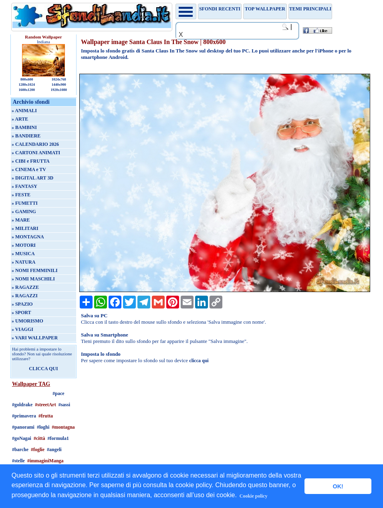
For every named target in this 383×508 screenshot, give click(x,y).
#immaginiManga (45, 461)
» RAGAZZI (25, 295)
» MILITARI (25, 228)
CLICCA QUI (43, 368)
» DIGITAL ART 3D (32, 178)
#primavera (24, 416)
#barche (20, 449)
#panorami (23, 427)
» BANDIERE (26, 136)
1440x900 (59, 85)
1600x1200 (27, 90)
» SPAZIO (22, 304)
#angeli (54, 449)
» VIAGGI (22, 329)
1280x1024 (27, 85)
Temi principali (310, 9)
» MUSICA (23, 253)
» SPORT (21, 312)
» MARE (21, 220)
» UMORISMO (27, 321)
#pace (58, 393)
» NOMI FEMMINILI (35, 270)
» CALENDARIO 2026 (35, 144)
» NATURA (23, 262)
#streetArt (45, 404)
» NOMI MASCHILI (33, 279)
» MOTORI (24, 245)
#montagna (63, 427)
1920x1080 (58, 90)
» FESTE (21, 195)
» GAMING (24, 211)
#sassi (64, 404)
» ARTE (20, 119)
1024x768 (59, 79)
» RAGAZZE (25, 287)
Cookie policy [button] (254, 496)
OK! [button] (338, 486)
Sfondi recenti (219, 9)
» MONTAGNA (28, 237)
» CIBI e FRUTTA (31, 161)
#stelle (18, 461)
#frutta (45, 416)
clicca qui (198, 360)
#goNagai (21, 438)
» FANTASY (24, 186)
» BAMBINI (24, 127)
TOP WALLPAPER (265, 9)
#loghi (43, 427)
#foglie (37, 449)
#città (39, 438)
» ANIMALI (24, 110)
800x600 (26, 79)
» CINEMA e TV (29, 169)
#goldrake (22, 404)
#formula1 (58, 438)
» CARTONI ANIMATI (36, 152)
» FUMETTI (25, 203)
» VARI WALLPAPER (35, 338)
